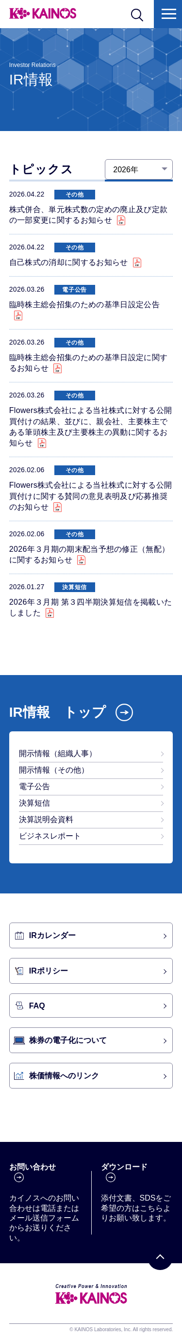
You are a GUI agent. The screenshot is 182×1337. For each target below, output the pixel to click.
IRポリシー (48, 971)
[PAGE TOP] (160, 1257)
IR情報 (57, 712)
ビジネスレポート (50, 836)
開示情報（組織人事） (58, 753)
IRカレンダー (52, 935)
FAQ (37, 1006)
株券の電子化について (68, 1040)
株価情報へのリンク (64, 1076)
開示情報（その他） (54, 770)
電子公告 (34, 786)
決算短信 (34, 803)
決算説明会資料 (46, 819)
